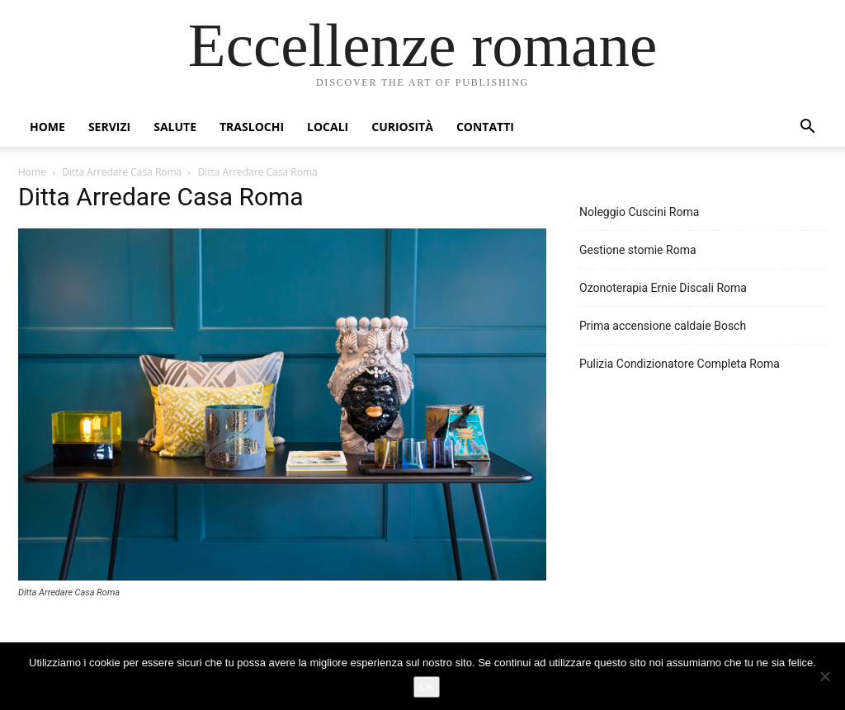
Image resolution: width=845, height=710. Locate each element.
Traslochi (252, 126)
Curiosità (402, 126)
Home (47, 126)
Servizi (109, 126)
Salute (174, 126)
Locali (327, 126)
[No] (824, 676)
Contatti (485, 126)
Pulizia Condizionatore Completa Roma (679, 363)
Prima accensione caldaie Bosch (662, 325)
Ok (427, 686)
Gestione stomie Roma (637, 249)
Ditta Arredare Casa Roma (122, 172)
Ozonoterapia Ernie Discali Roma (663, 287)
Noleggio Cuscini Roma (639, 212)
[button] (807, 128)
